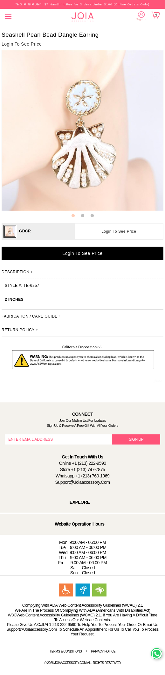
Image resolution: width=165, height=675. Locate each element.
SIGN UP (136, 439)
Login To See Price (118, 231)
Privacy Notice (103, 651)
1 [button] (73, 216)
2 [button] (82, 216)
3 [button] (92, 216)
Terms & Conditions (66, 651)
